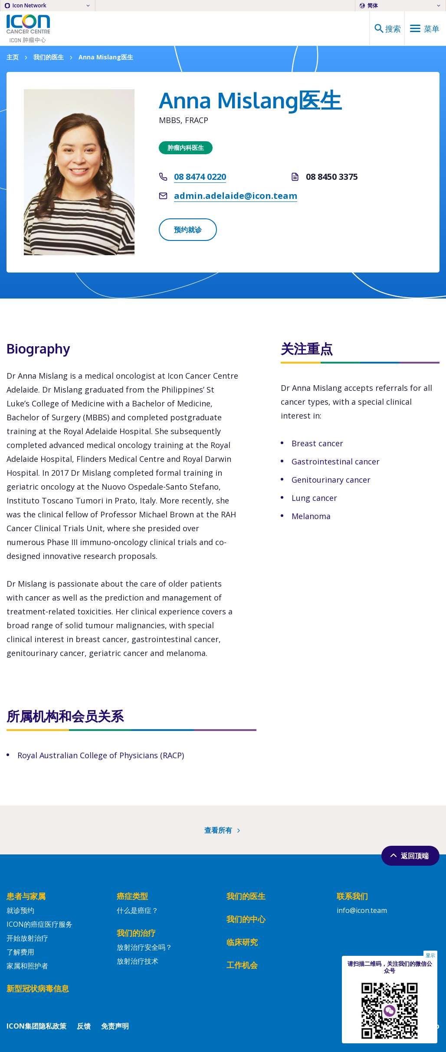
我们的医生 (48, 57)
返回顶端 (408, 855)
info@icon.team (362, 910)
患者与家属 (26, 896)
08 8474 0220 (200, 176)
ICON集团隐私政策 (36, 1026)
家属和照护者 (27, 966)
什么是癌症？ (137, 910)
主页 (13, 57)
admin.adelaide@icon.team (235, 195)
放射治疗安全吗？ (144, 947)
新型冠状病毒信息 (38, 988)
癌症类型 (132, 896)
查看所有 (223, 830)
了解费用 (20, 952)
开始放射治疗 (27, 938)
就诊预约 (20, 910)
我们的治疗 (136, 933)
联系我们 (352, 896)
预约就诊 (188, 229)
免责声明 (115, 1026)
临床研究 (242, 942)
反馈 (84, 1026)
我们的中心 (246, 919)
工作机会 (242, 965)
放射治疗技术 (137, 961)
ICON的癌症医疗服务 (39, 924)
